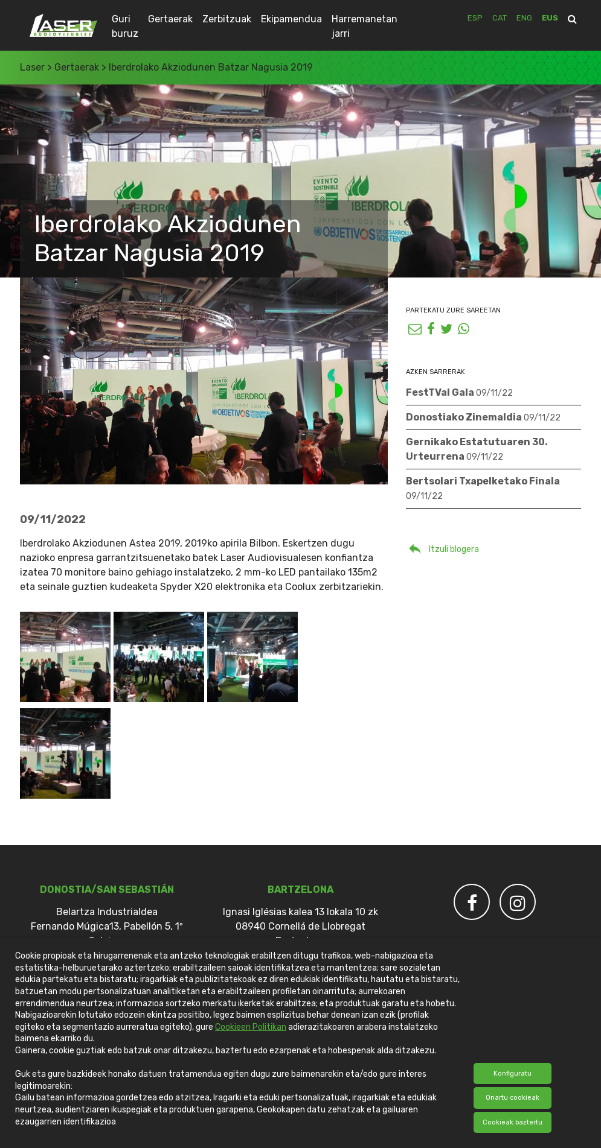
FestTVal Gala (459, 392)
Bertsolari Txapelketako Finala (483, 488)
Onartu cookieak (512, 1098)
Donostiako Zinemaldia (483, 417)
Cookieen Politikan (250, 1027)
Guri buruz (125, 26)
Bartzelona (300, 889)
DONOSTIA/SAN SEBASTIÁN (107, 889)
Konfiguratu (512, 1073)
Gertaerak (170, 19)
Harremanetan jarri (364, 26)
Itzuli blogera (442, 548)
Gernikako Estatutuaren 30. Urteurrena (477, 449)
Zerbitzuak (226, 19)
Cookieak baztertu (512, 1122)
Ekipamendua (291, 19)
